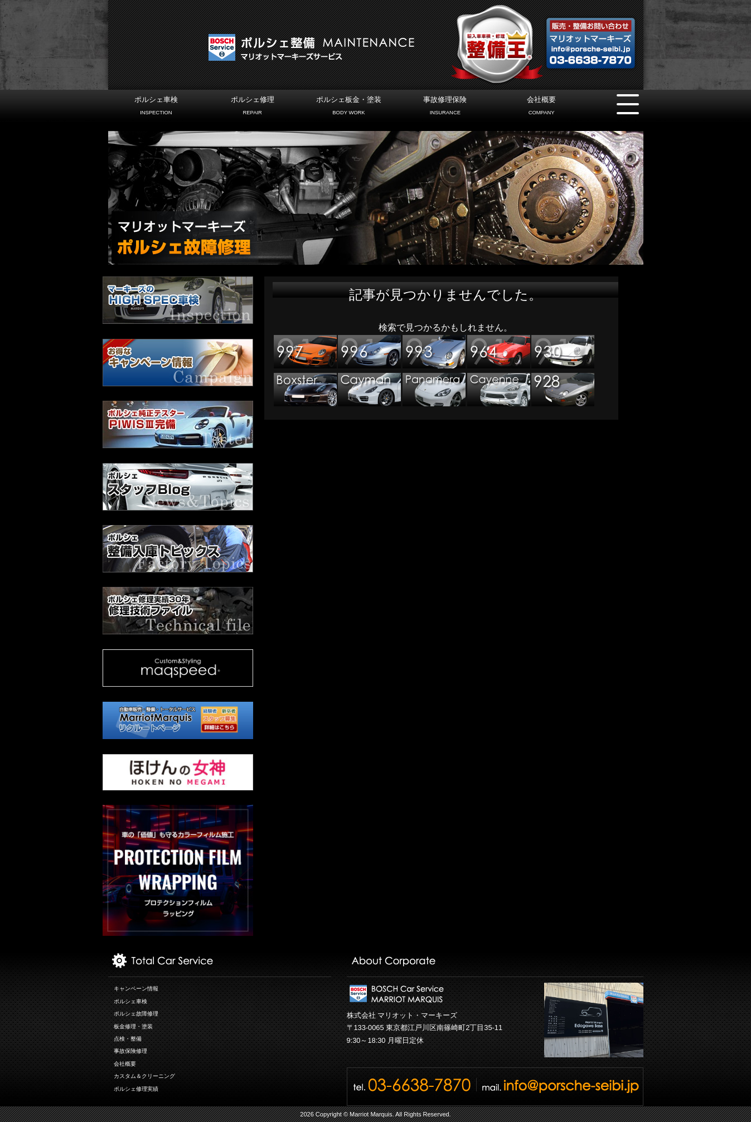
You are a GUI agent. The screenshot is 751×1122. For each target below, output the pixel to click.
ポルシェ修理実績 (136, 1089)
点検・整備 (128, 1039)
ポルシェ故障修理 (136, 1014)
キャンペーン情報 (136, 988)
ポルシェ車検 (156, 107)
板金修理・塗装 (133, 1026)
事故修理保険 (445, 107)
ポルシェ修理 (252, 107)
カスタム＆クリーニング (144, 1076)
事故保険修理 (130, 1051)
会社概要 (541, 107)
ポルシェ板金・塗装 (348, 107)
